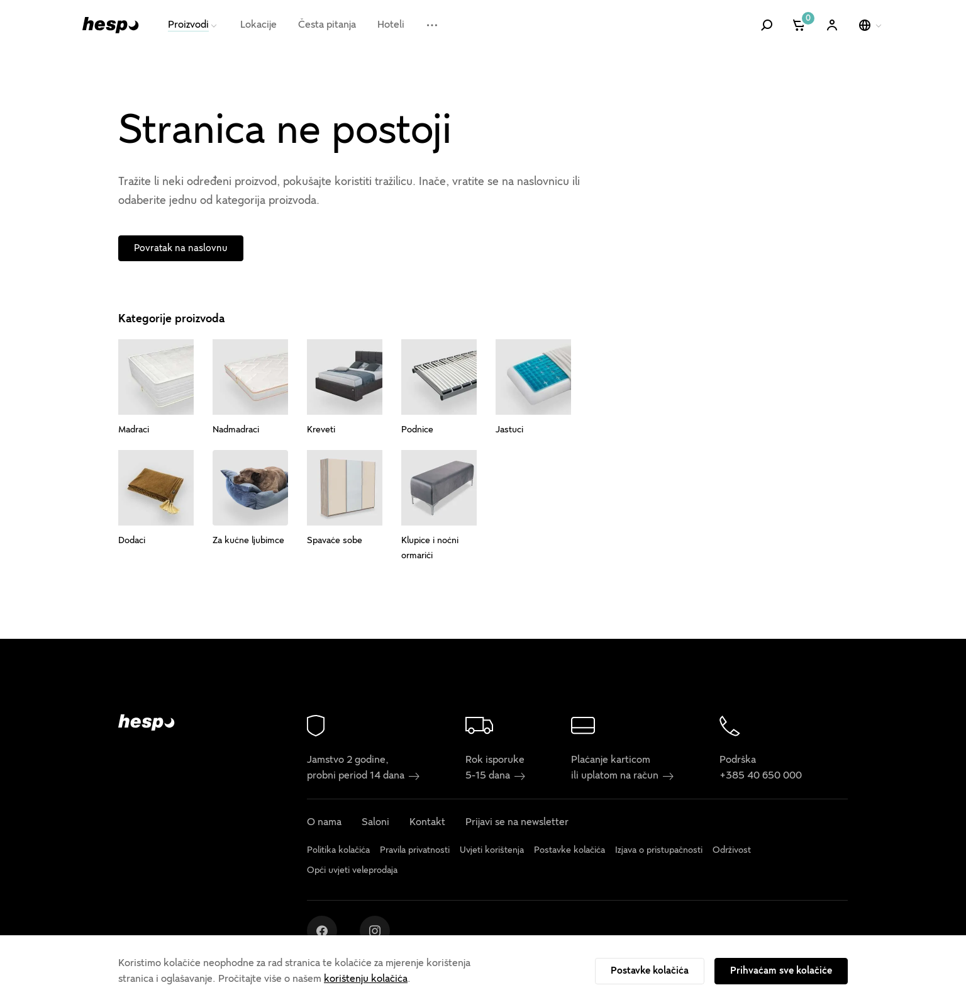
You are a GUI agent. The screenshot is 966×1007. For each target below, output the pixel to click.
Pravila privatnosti (415, 850)
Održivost (732, 850)
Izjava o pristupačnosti (658, 850)
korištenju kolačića (366, 978)
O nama (324, 822)
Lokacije (258, 24)
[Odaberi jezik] (871, 25)
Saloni (375, 822)
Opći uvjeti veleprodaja (352, 870)
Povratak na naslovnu (181, 248)
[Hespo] (110, 25)
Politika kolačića (338, 850)
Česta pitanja (327, 24)
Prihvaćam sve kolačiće (781, 970)
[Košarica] (799, 25)
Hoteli (390, 24)
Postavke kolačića (650, 970)
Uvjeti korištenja (492, 850)
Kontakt (427, 822)
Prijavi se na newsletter (517, 822)
